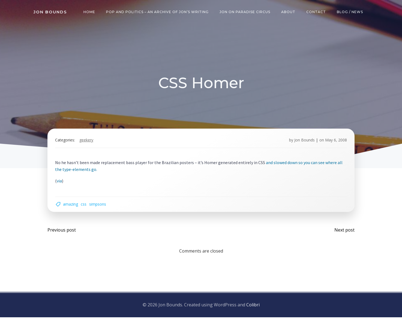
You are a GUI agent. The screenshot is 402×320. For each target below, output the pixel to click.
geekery (87, 141)
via (60, 182)
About (289, 12)
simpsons (98, 206)
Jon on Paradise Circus (245, 12)
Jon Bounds (303, 141)
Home (90, 12)
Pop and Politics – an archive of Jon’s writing (158, 12)
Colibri (253, 308)
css (85, 206)
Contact (316, 12)
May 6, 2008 (335, 141)
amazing (71, 206)
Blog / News (350, 12)
